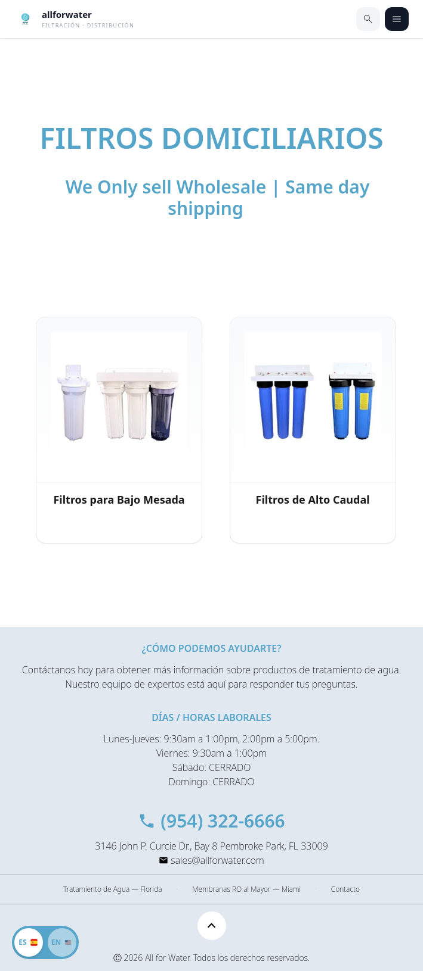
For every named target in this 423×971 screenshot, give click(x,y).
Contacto (345, 889)
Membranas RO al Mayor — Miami (246, 889)
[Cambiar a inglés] (45, 942)
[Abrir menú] (397, 19)
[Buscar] (368, 19)
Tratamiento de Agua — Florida (112, 889)
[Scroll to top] (211, 925)
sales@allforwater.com (217, 860)
